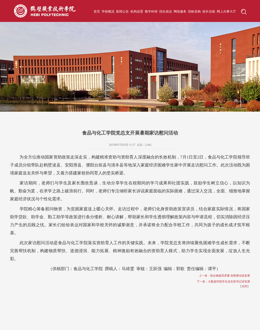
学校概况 (108, 11)
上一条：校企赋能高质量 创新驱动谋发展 (224, 281)
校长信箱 (208, 11)
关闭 (244, 292)
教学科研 (151, 11)
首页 (97, 11)
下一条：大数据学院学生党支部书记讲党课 (223, 287)
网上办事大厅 (226, 11)
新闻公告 (122, 11)
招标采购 (194, 11)
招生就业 (165, 11)
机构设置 (136, 11)
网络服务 (180, 11)
